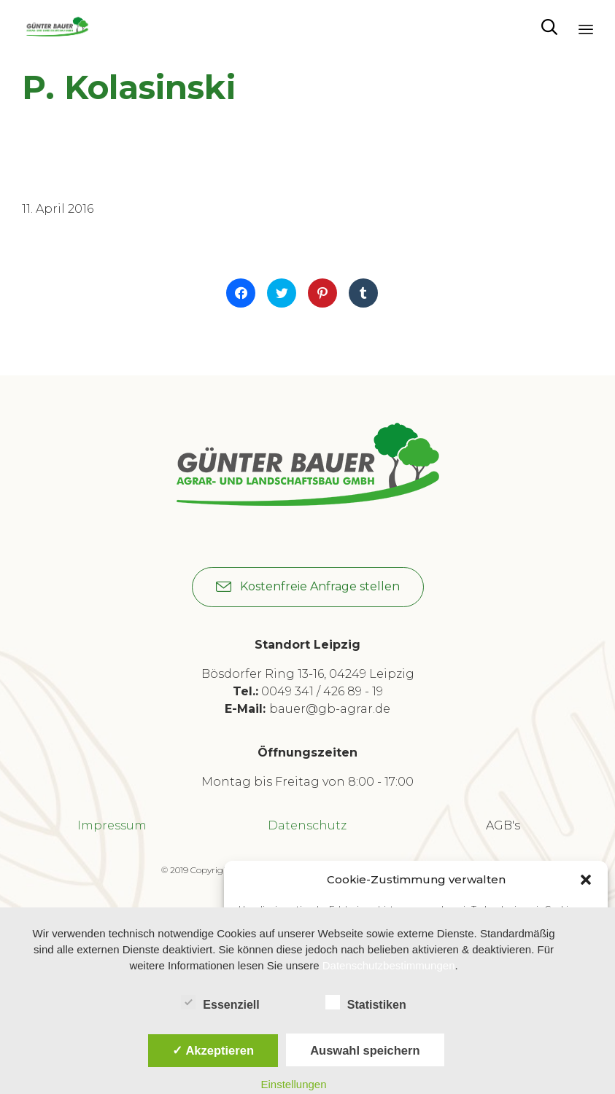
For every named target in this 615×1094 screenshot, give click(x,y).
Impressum (112, 825)
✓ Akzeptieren (213, 1050)
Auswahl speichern (364, 1050)
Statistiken (365, 1002)
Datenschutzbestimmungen (388, 965)
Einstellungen (293, 1084)
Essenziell (220, 1002)
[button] (586, 879)
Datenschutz (307, 825)
